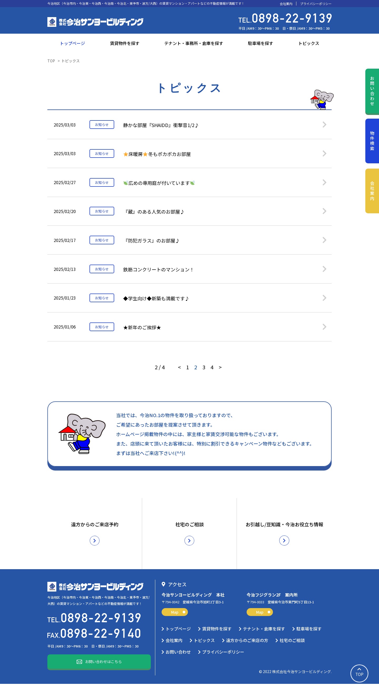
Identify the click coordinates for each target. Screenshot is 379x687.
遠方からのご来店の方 (247, 643)
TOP (51, 60)
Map (178, 615)
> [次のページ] (220, 375)
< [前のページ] (179, 375)
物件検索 (372, 141)
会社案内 (286, 4)
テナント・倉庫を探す (264, 632)
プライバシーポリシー (316, 4)
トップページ (72, 43)
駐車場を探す (260, 43)
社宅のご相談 (292, 643)
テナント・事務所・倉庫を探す (193, 43)
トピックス (308, 43)
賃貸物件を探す (124, 43)
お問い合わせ (372, 91)
